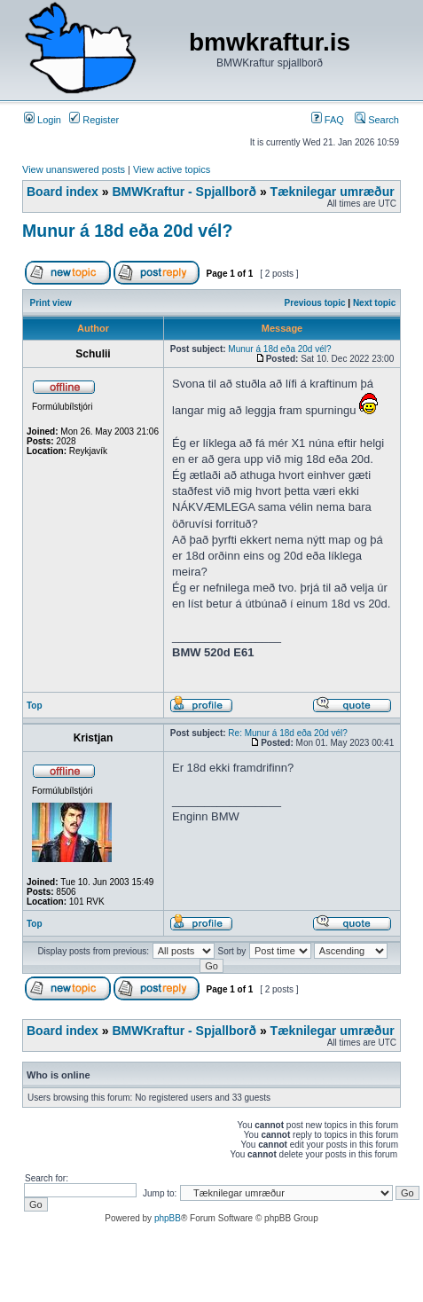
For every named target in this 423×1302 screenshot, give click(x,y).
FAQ (327, 119)
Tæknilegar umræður (332, 191)
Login (42, 119)
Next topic (374, 303)
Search (377, 119)
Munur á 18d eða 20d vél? (127, 230)
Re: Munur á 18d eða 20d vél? (288, 733)
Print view (51, 303)
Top (35, 705)
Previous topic (315, 303)
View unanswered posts (73, 169)
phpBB (167, 1218)
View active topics (171, 169)
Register (94, 119)
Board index (62, 191)
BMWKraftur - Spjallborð (184, 191)
